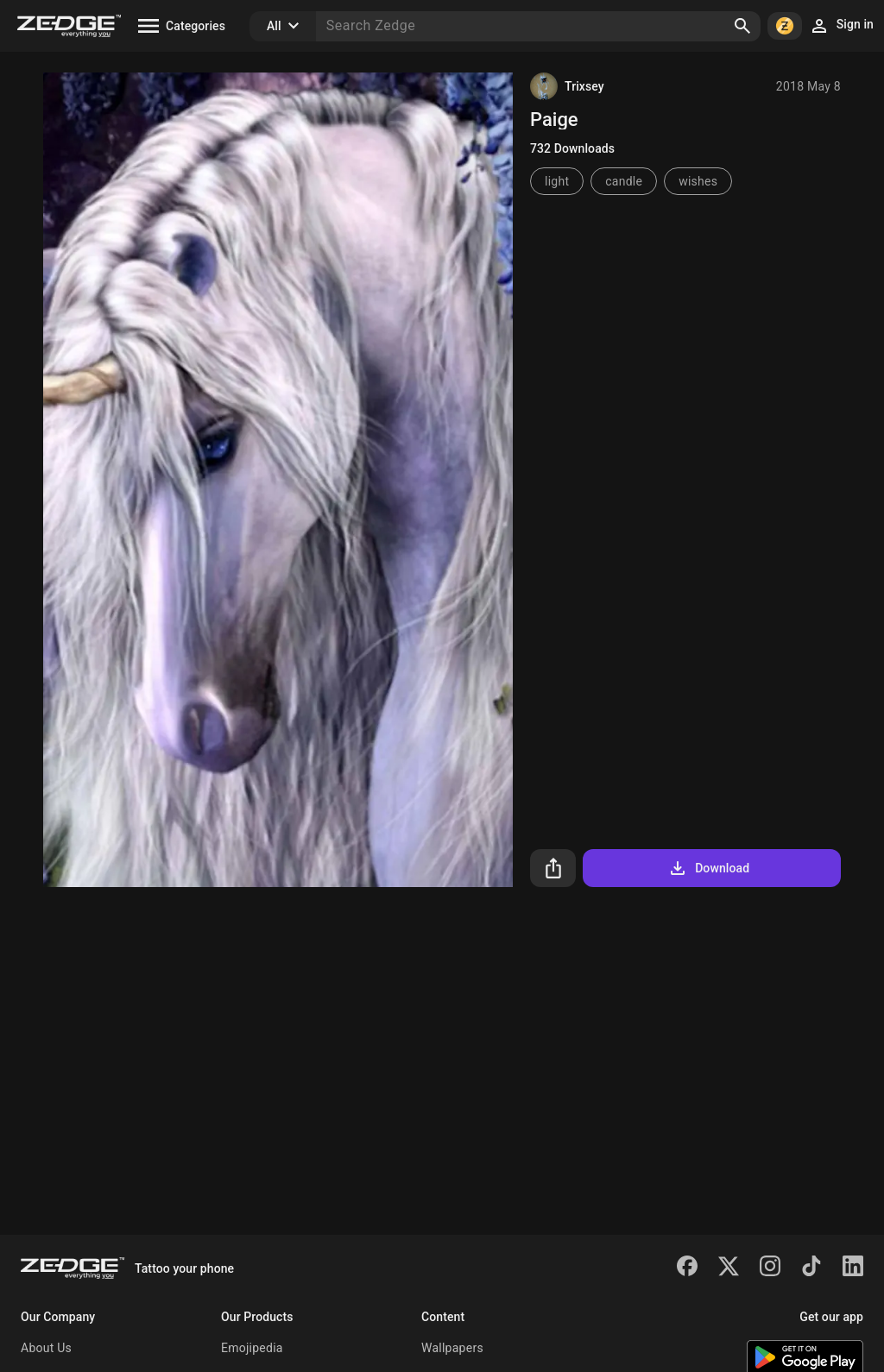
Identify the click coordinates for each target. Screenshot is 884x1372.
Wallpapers (452, 1348)
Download (708, 868)
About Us (46, 1348)
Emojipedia (252, 1348)
